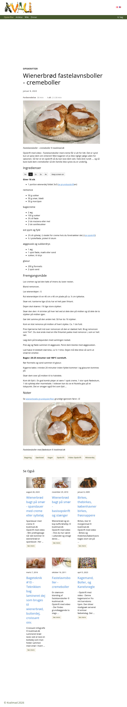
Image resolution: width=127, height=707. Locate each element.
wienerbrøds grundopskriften (40, 399)
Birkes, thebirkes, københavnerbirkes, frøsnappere (87, 506)
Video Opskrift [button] (74, 457)
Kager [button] (50, 457)
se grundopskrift (66, 184)
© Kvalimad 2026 (14, 702)
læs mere (30, 546)
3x (41, 174)
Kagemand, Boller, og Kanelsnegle (86, 582)
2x (36, 174)
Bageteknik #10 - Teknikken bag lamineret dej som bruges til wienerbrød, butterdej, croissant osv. (35, 600)
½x (25, 174)
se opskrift (90, 235)
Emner (34, 17)
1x (31, 174)
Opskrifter (9, 17)
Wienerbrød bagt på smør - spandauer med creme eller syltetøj (35, 506)
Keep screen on (58, 174)
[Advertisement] (63, 41)
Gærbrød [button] (40, 457)
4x (46, 174)
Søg (120, 17)
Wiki (27, 17)
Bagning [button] (28, 457)
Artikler (19, 17)
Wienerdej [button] (90, 457)
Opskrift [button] (60, 457)
